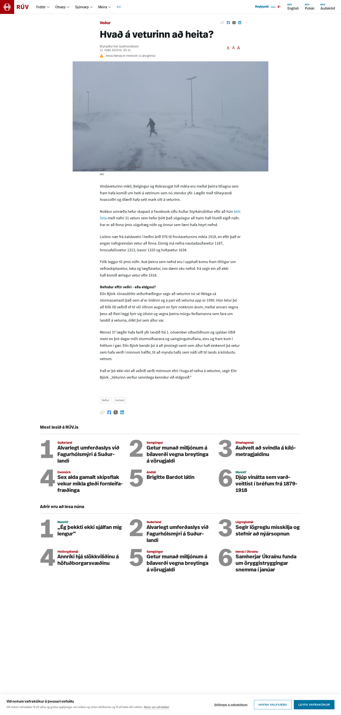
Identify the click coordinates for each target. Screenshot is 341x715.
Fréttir (41, 7)
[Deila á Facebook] (228, 22)
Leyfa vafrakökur (314, 704)
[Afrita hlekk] (222, 22)
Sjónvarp (82, 7)
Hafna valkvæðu (273, 704)
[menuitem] (43, 7)
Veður (105, 23)
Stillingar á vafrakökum (230, 704)
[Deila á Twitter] (234, 22)
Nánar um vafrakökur (156, 707)
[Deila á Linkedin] (239, 22)
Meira (102, 7)
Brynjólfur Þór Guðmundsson (119, 46)
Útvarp (60, 7)
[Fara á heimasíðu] (18, 7)
